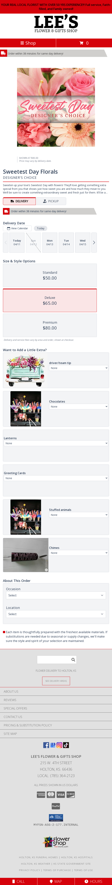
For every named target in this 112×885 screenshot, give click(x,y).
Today (40, 228)
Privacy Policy (29, 870)
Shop (28, 43)
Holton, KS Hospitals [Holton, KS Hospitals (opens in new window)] (77, 857)
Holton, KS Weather (35, 863)
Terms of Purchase (57, 870)
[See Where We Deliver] (56, 681)
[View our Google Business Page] (53, 747)
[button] (56, 817)
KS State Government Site (72, 863)
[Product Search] (57, 660)
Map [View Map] (56, 881)
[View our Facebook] (46, 747)
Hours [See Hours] (93, 881)
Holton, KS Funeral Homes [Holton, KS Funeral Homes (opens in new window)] (38, 857)
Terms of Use (83, 870)
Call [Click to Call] (18, 881)
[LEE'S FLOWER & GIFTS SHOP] (56, 33)
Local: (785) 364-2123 (56, 775)
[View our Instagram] (59, 747)
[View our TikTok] (66, 747)
